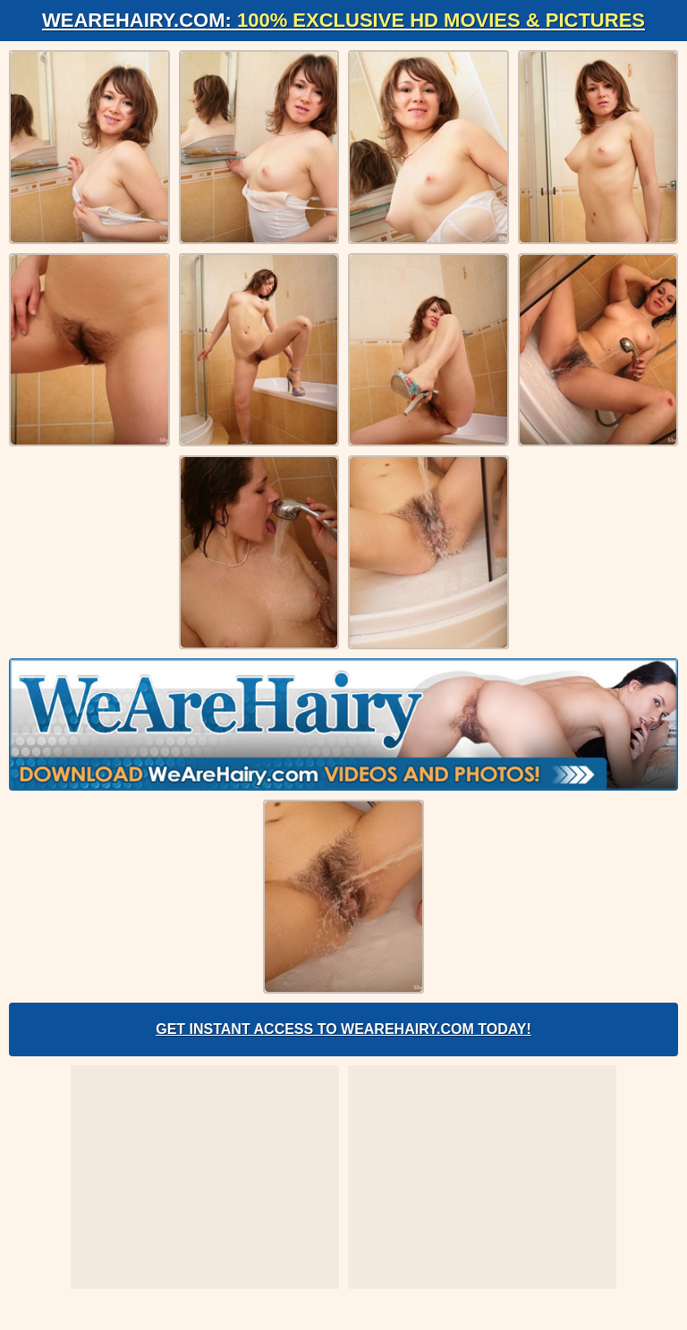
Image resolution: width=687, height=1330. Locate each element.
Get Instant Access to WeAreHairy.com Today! (343, 1029)
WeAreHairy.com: (343, 20)
